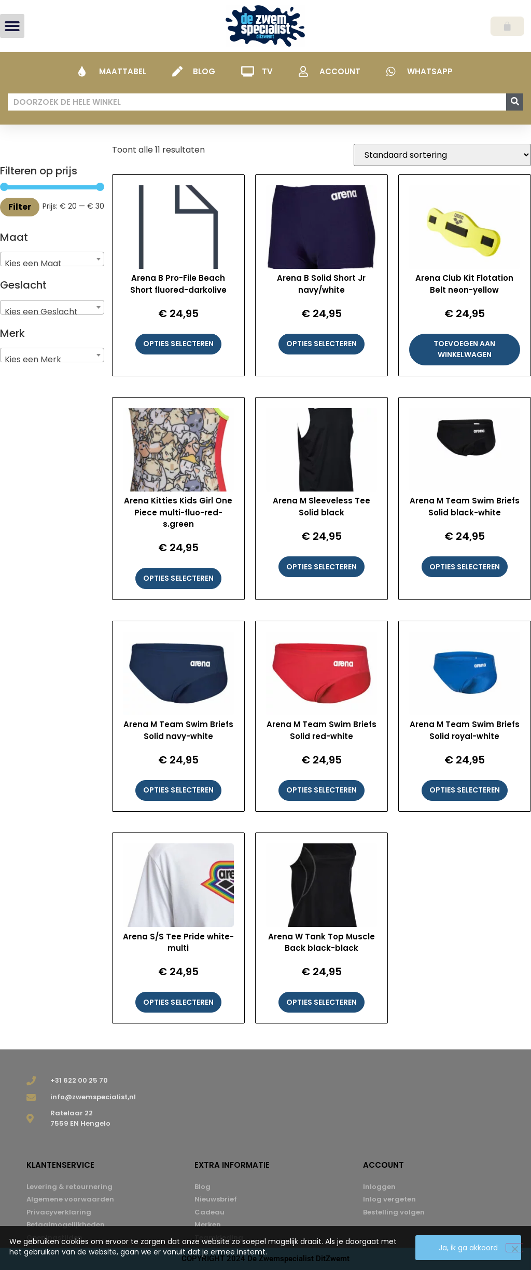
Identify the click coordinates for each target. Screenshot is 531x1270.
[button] (12, 26)
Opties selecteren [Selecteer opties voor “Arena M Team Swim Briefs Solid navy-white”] (178, 790)
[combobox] (52, 259)
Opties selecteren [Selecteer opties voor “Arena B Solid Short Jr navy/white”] (321, 343)
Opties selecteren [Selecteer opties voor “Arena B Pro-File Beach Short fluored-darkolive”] (178, 343)
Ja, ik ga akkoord (468, 1248)
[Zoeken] (514, 102)
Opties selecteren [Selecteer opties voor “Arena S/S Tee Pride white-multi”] (178, 1002)
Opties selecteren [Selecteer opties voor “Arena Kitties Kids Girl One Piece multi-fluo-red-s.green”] (178, 578)
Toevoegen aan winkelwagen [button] (464, 349)
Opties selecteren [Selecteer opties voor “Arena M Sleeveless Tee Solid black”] (321, 567)
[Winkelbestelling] (442, 155)
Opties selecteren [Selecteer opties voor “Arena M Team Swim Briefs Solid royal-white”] (464, 790)
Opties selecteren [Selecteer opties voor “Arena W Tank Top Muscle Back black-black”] (321, 1002)
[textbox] (52, 263)
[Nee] (514, 1247)
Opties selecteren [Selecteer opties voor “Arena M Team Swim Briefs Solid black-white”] (464, 567)
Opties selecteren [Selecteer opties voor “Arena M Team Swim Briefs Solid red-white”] (321, 790)
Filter (19, 207)
